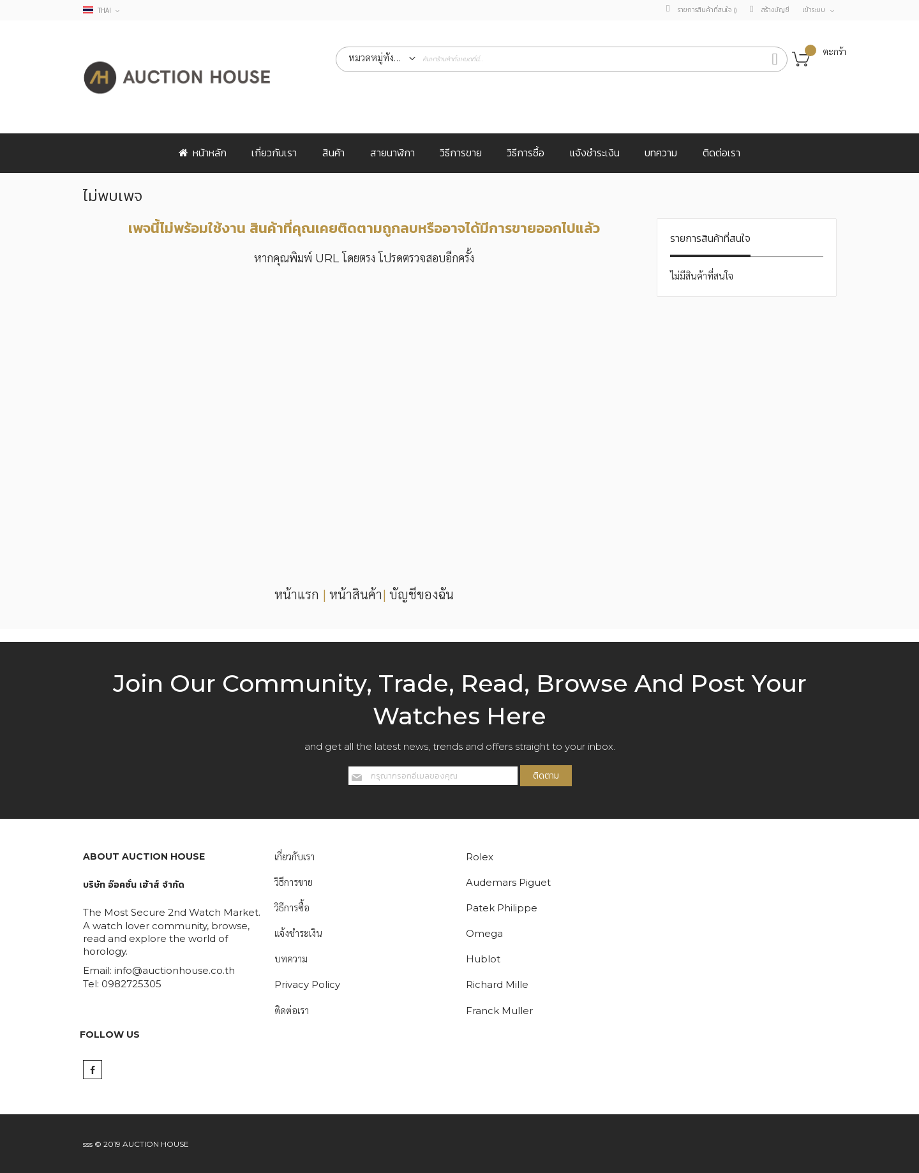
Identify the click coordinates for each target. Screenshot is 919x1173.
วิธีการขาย (293, 882)
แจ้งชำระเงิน (298, 933)
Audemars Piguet (508, 882)
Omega (484, 933)
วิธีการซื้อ (292, 908)
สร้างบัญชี (775, 10)
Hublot (483, 959)
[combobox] (562, 59)
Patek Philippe (501, 908)
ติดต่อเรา (291, 1011)
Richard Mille (497, 985)
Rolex (479, 857)
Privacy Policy (307, 985)
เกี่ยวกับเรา (294, 857)
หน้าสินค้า (355, 594)
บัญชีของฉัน (421, 594)
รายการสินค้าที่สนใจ (707, 10)
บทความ (291, 959)
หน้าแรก (296, 594)
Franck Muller (499, 1011)
